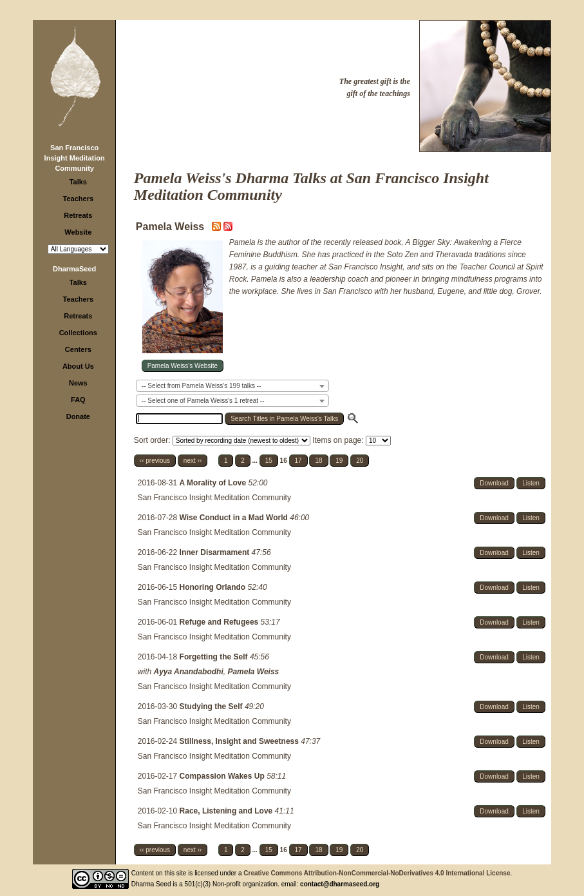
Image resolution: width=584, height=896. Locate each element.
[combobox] (232, 386)
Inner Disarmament (216, 552)
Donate (78, 416)
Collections (78, 332)
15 (268, 460)
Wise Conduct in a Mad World (235, 517)
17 (298, 460)
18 (318, 460)
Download (494, 483)
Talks (78, 182)
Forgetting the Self (215, 656)
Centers (78, 349)
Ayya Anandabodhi (188, 671)
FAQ (78, 400)
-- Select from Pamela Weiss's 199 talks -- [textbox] (201, 385)
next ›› (193, 460)
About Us (78, 366)
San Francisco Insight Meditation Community (74, 158)
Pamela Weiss (253, 671)
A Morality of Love (214, 482)
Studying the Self (212, 706)
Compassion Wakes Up (223, 776)
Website (77, 232)
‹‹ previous (155, 460)
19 (339, 460)
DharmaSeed (74, 269)
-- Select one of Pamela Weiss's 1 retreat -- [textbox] (203, 400)
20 (359, 460)
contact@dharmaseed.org (339, 884)
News (78, 383)
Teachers (78, 198)
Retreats (78, 215)
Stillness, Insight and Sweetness (240, 741)
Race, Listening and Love (227, 810)
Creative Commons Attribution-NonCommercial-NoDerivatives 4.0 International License (376, 873)
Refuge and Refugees (220, 622)
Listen (531, 483)
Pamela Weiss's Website (182, 365)
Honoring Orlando (214, 587)
